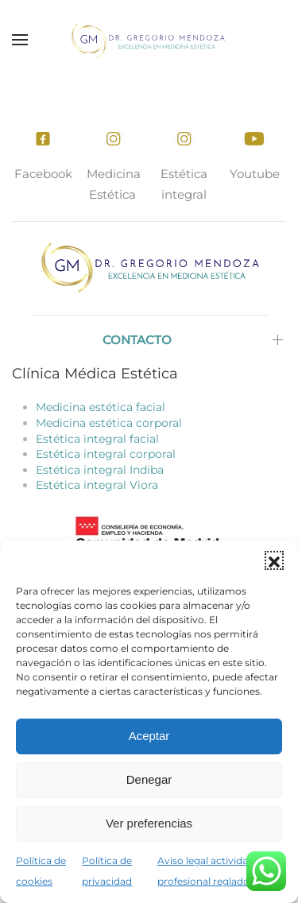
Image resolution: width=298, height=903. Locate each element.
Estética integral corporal (106, 454)
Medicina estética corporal (109, 423)
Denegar (149, 779)
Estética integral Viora (97, 485)
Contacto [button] (137, 339)
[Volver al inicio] (149, 39)
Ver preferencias (149, 823)
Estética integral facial (97, 439)
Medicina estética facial (100, 407)
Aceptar (149, 735)
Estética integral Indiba (100, 470)
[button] (274, 560)
